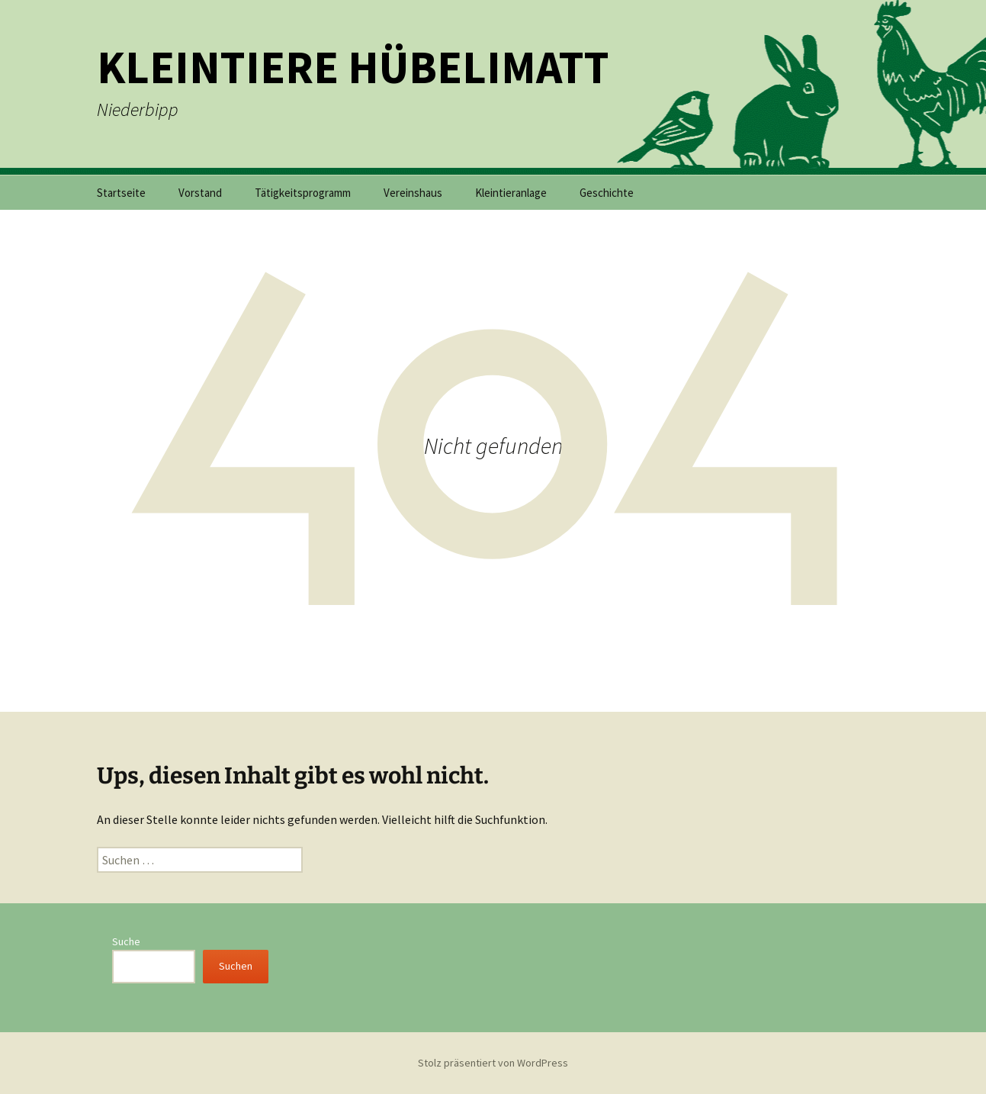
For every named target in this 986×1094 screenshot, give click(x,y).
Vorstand (200, 192)
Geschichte (607, 192)
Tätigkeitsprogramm (303, 192)
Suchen (235, 966)
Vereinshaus (413, 192)
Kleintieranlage (511, 192)
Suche (126, 941)
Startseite (121, 192)
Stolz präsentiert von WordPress (493, 1063)
